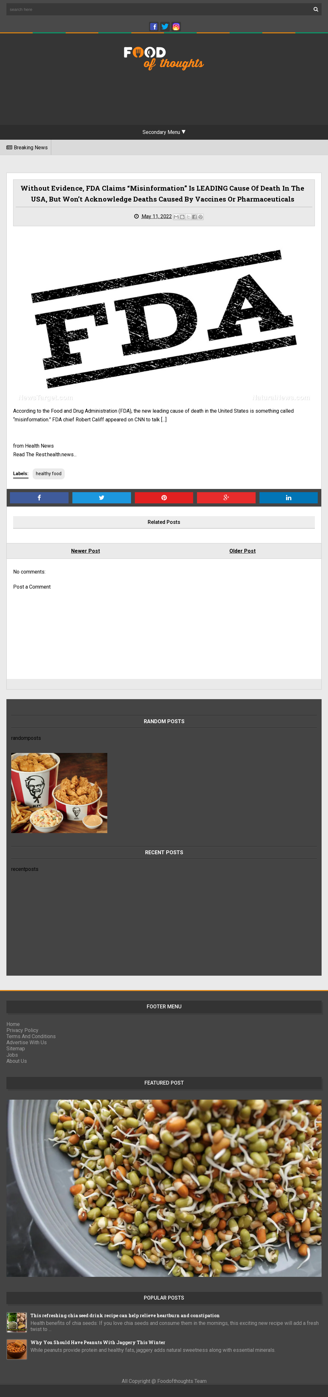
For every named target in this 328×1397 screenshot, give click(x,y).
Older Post (242, 551)
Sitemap (15, 1049)
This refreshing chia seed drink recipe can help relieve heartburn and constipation (125, 1315)
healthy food (49, 473)
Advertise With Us (26, 1042)
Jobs (12, 1055)
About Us (16, 1061)
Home (13, 1024)
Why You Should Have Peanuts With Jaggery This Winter (97, 1342)
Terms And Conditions (31, 1036)
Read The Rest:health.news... (45, 454)
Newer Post (85, 551)
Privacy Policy (22, 1030)
